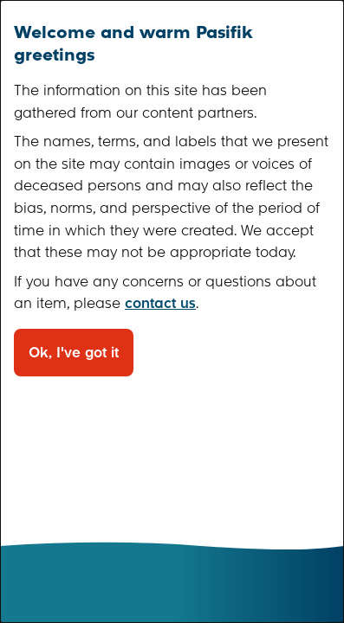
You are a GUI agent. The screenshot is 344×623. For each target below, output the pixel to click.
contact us (160, 303)
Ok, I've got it (74, 353)
